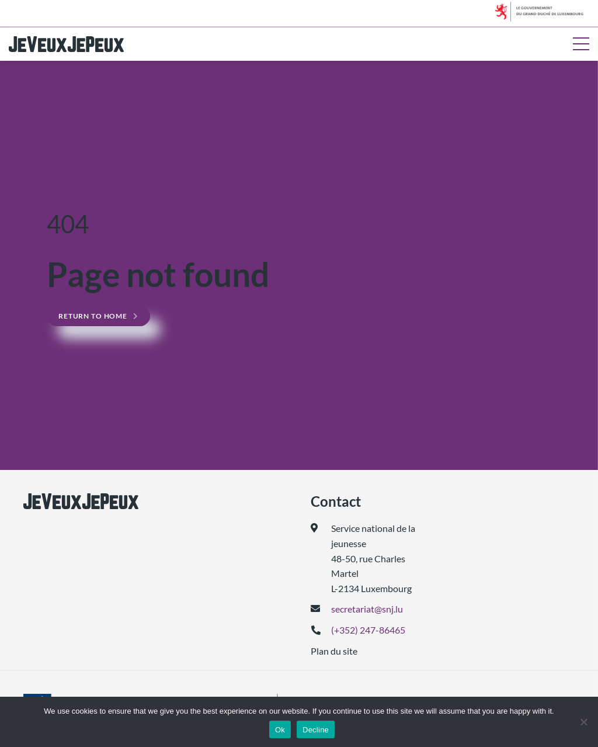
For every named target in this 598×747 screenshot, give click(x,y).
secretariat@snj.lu (367, 608)
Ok (280, 729)
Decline (316, 729)
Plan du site (334, 650)
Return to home (92, 316)
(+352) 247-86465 (368, 629)
